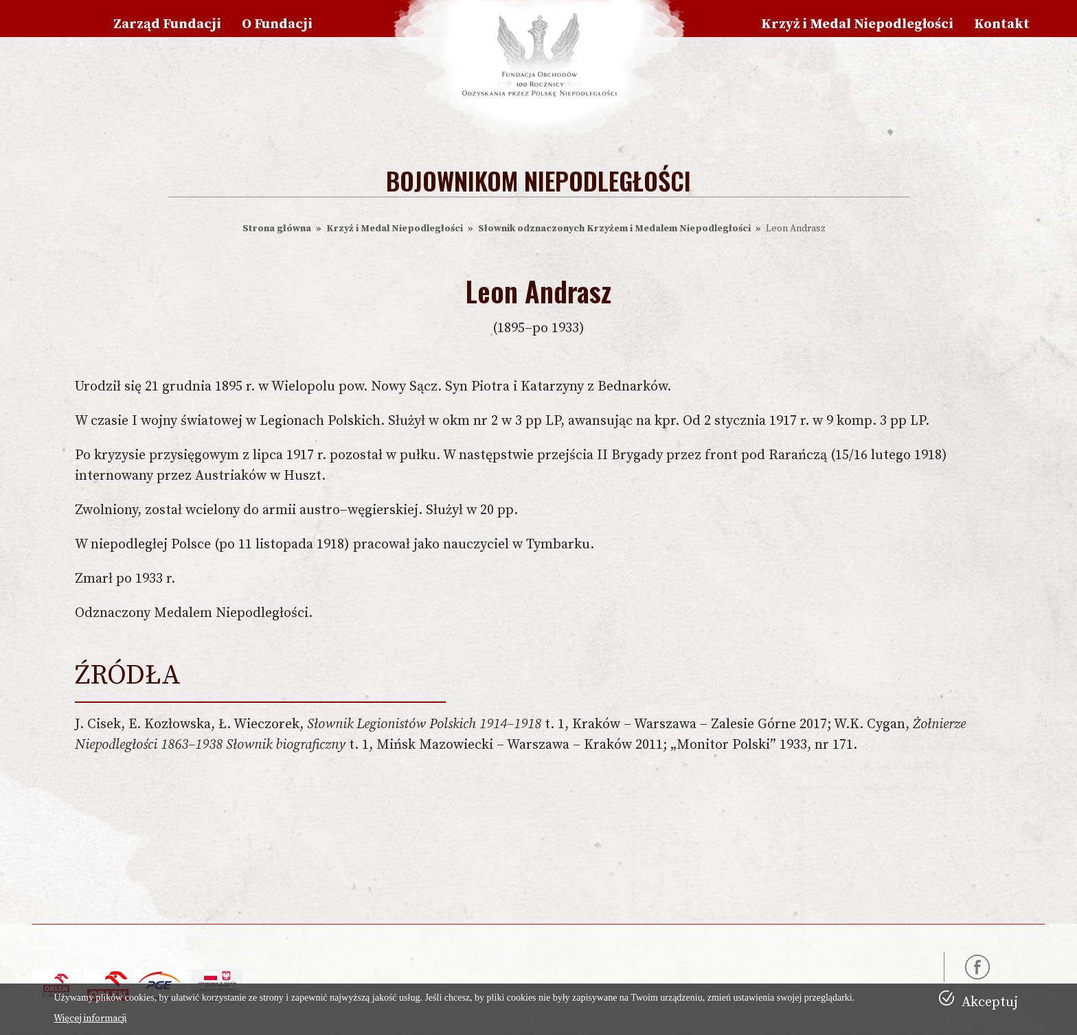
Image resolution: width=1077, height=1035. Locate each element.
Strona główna (276, 228)
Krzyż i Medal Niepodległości (857, 24)
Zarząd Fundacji (167, 24)
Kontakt (1002, 24)
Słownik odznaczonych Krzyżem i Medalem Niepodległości (614, 228)
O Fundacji (277, 24)
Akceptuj (990, 1002)
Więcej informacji (90, 1018)
